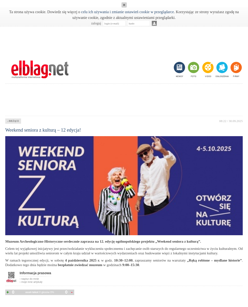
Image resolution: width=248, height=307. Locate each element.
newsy (180, 69)
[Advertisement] (124, 41)
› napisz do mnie (29, 278)
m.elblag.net (39, 69)
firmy (236, 69)
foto (193, 69)
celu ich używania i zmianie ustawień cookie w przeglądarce (127, 12)
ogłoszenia (221, 69)
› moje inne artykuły (31, 281)
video (207, 69)
